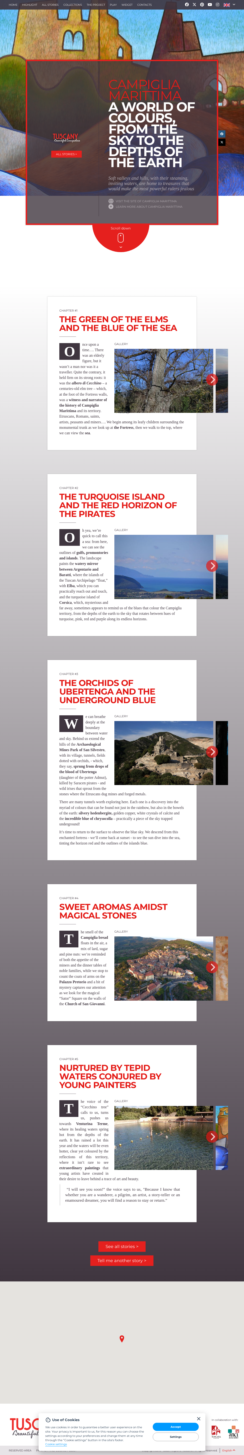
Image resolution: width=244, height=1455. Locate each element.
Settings (176, 1437)
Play (113, 4)
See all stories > (122, 1246)
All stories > (66, 154)
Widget (127, 4)
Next (212, 380)
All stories (50, 4)
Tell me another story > (121, 1260)
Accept (176, 1426)
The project (96, 4)
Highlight (29, 4)
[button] (229, 5)
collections (72, 4)
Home (13, 4)
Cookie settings (56, 1444)
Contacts (144, 4)
